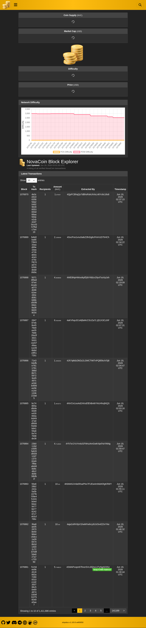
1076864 (24, 443)
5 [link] (101, 610)
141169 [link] (115, 610)
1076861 (24, 567)
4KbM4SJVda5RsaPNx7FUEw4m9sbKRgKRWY (88, 484)
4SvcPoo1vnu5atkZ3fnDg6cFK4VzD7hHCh (88, 237)
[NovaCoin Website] (25, 622)
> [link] (124, 610)
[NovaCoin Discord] (14, 622)
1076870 (24, 194)
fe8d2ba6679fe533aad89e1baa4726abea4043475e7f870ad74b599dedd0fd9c (34, 255)
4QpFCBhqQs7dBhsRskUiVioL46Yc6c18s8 (88, 194)
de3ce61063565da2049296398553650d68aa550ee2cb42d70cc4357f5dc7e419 (34, 213)
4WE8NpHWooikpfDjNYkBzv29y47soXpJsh (88, 277)
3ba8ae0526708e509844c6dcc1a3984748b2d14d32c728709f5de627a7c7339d (34, 543)
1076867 (24, 320)
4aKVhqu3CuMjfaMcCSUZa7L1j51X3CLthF (88, 320)
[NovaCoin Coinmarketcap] (35, 622)
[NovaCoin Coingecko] (30, 622)
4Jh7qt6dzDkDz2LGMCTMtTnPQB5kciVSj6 (88, 360)
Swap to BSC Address (102, 570)
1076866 (24, 360)
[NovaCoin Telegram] (20, 622)
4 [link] (95, 610)
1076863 (24, 484)
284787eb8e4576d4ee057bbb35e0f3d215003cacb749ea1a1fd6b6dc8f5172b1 (34, 338)
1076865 (24, 403)
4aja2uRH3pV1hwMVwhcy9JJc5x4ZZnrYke (88, 524)
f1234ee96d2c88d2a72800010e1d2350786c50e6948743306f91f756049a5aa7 (34, 586)
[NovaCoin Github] (3, 622)
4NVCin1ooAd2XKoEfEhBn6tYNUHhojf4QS (88, 403)
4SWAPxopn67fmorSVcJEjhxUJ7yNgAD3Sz (88, 567)
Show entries (32, 180)
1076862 (24, 524)
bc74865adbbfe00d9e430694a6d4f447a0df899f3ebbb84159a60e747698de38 (34, 421)
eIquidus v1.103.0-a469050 (72, 622)
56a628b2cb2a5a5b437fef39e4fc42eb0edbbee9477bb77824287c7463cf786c (34, 501)
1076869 (24, 237)
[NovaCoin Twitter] (8, 622)
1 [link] (79, 610)
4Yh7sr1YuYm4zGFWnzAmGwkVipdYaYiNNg (88, 443)
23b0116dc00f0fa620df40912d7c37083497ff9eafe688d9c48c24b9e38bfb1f (34, 461)
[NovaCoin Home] (6, 5)
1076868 (24, 277)
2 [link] (85, 610)
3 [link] (90, 610)
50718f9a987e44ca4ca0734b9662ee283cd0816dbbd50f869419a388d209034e (34, 296)
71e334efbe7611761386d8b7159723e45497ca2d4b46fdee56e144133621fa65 (34, 379)
